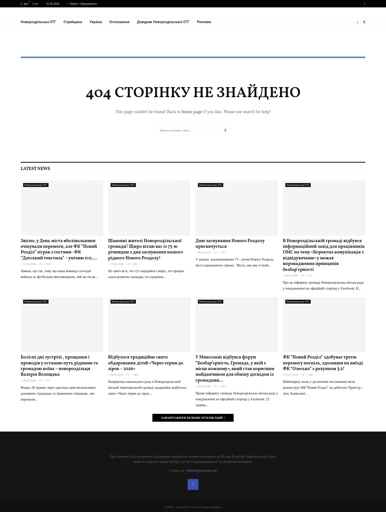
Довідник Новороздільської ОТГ (163, 22)
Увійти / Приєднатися (81, 3)
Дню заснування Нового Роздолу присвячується (230, 244)
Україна (96, 22)
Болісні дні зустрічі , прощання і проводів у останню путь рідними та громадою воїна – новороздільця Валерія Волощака (59, 366)
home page (192, 111)
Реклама (204, 22)
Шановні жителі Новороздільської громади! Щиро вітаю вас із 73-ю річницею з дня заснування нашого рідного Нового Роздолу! (145, 249)
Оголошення (119, 22)
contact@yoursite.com (201, 470)
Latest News (35, 169)
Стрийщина (73, 22)
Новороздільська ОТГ (38, 22)
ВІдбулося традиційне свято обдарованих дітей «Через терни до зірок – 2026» (145, 363)
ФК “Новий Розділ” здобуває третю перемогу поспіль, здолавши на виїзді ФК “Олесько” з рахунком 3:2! (323, 363)
